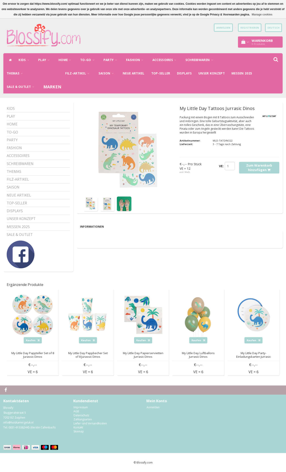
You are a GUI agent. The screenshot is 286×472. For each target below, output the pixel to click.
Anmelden (153, 407)
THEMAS (16, 73)
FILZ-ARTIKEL (78, 73)
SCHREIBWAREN (200, 60)
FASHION (136, 60)
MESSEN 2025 (241, 73)
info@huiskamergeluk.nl (18, 422)
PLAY (45, 60)
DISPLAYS (184, 73)
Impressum (81, 407)
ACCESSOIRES (165, 60)
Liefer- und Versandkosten (90, 423)
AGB (76, 411)
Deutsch (273, 27)
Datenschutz (81, 415)
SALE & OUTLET (22, 87)
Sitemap (79, 431)
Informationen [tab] (92, 227)
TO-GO (88, 60)
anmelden (223, 27)
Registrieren (249, 27)
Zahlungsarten (83, 419)
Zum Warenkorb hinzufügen (259, 167)
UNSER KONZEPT (211, 73)
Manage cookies (262, 14)
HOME (66, 60)
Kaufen (33, 340)
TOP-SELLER (160, 73)
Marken (52, 86)
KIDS (25, 60)
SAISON (107, 73)
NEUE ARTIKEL (134, 73)
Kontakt (78, 427)
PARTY (111, 60)
